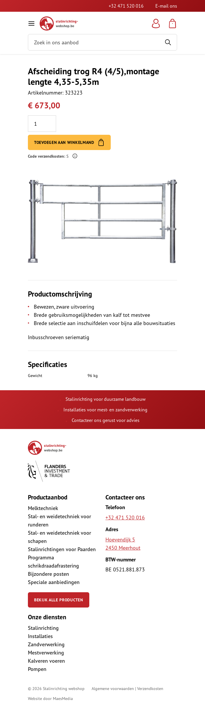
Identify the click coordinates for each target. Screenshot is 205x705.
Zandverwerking (46, 644)
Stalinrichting (43, 628)
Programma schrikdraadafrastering (53, 561)
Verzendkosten (150, 688)
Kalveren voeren (46, 660)
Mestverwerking (46, 652)
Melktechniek (43, 508)
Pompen (37, 669)
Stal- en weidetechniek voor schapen (59, 536)
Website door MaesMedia (50, 698)
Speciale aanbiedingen (54, 582)
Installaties (40, 636)
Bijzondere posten (48, 574)
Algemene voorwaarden (113, 688)
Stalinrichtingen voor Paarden (62, 549)
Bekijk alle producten (58, 600)
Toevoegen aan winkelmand (69, 142)
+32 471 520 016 (126, 6)
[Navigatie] (31, 23)
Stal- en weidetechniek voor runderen (59, 520)
